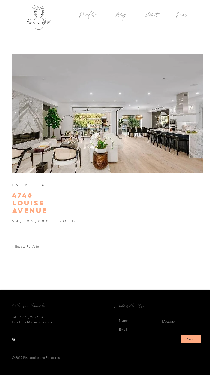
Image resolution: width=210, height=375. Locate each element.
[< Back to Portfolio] (25, 246)
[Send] (191, 339)
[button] (107, 113)
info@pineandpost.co (37, 322)
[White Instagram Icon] (14, 339)
